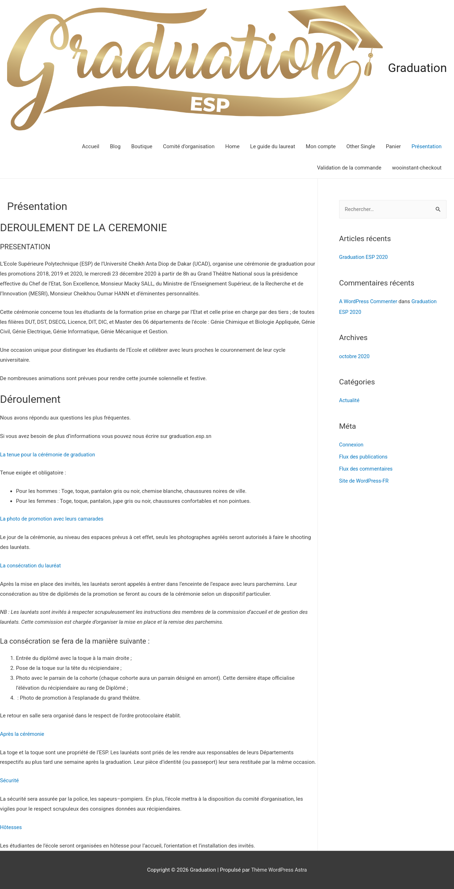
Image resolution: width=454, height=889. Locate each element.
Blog (115, 146)
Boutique (141, 146)
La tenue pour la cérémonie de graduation (49, 454)
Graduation (416, 67)
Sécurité (10, 780)
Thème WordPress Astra (279, 869)
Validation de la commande (349, 167)
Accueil (90, 146)
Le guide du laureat (272, 146)
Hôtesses (11, 826)
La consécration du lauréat (31, 565)
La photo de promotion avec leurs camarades (53, 518)
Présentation (426, 146)
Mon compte (321, 146)
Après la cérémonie (22, 733)
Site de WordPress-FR (364, 480)
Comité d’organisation (189, 146)
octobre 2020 (354, 355)
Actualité (349, 399)
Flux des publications (364, 455)
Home (232, 146)
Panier (393, 146)
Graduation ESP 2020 (364, 257)
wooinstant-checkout (417, 167)
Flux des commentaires (366, 468)
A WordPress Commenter (369, 301)
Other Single (361, 146)
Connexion (351, 444)
